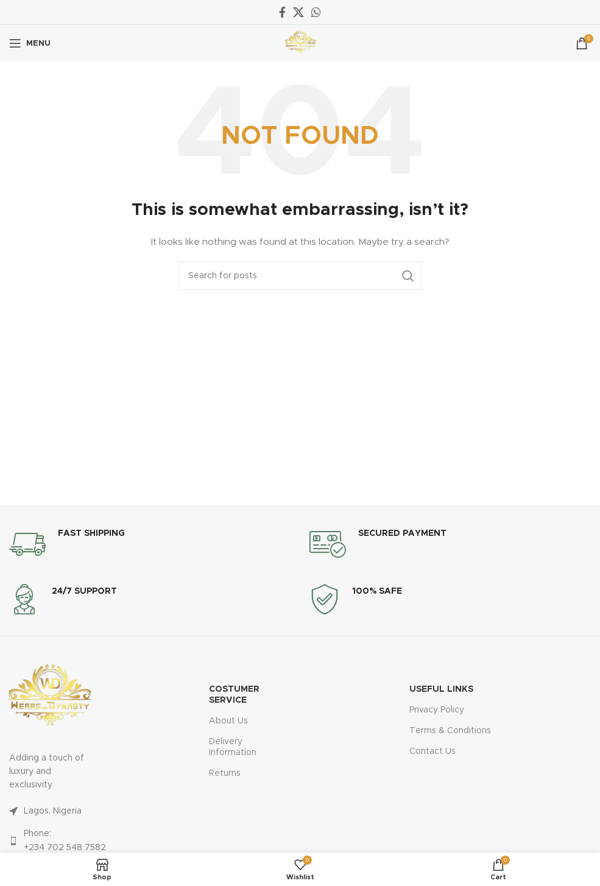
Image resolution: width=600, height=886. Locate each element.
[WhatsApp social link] (316, 12)
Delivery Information (232, 747)
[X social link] (298, 12)
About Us (228, 721)
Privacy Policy (436, 710)
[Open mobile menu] (30, 43)
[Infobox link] (67, 544)
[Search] (300, 276)
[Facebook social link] (282, 12)
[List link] (50, 811)
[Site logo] (300, 43)
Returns (225, 773)
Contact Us (432, 751)
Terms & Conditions (450, 730)
